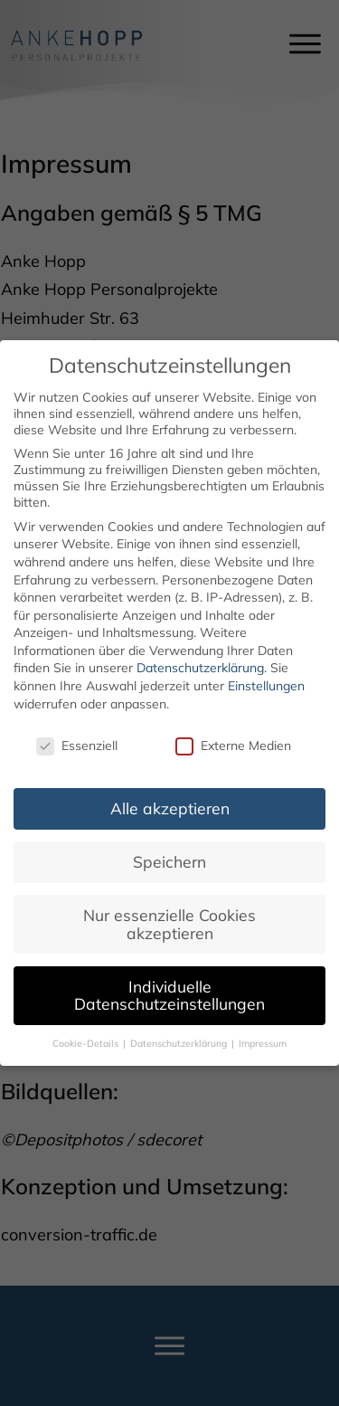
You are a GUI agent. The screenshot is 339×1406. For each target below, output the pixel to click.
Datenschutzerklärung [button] (180, 1028)
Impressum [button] (263, 1028)
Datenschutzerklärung (200, 653)
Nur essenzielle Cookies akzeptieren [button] (169, 909)
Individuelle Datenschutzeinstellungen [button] (169, 980)
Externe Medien (233, 730)
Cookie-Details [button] (86, 1028)
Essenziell (77, 730)
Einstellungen (266, 671)
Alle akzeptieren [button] (170, 793)
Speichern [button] (169, 847)
